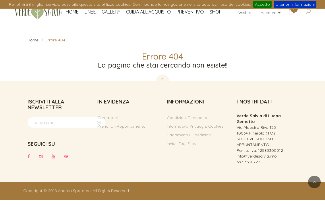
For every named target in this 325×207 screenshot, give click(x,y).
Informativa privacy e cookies (195, 126)
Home (33, 40)
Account (270, 12)
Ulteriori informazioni (295, 4)
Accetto (262, 4)
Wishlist (245, 12)
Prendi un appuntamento (121, 126)
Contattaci (107, 117)
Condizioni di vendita (187, 117)
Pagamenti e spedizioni (189, 134)
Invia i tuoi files (181, 143)
